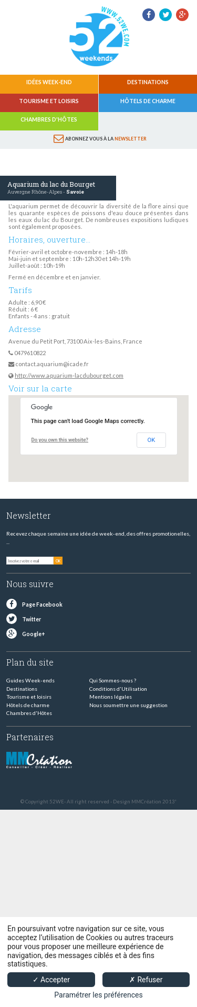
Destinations (148, 82)
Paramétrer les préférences (98, 995)
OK (151, 440)
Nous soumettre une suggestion (128, 705)
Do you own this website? (60, 439)
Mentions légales (110, 696)
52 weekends (99, 36)
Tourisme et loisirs (49, 101)
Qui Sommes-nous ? (112, 680)
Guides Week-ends (30, 680)
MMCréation (146, 801)
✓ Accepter (51, 979)
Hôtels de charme (147, 101)
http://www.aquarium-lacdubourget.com (69, 375)
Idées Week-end (49, 82)
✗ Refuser (146, 979)
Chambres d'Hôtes (48, 119)
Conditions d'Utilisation (118, 689)
